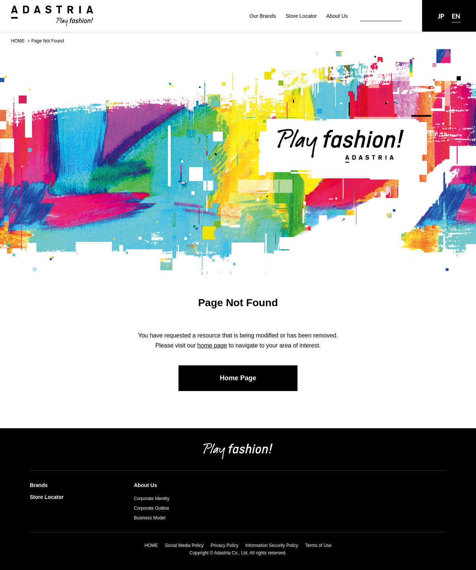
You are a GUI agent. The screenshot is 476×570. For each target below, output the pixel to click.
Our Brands (263, 16)
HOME (18, 41)
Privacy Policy (224, 545)
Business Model (149, 518)
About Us (337, 16)
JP (441, 16)
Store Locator (301, 16)
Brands (39, 485)
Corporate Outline (151, 508)
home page (212, 345)
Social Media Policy (184, 545)
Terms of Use (318, 545)
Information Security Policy (271, 545)
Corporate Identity (151, 498)
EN (456, 16)
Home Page (238, 378)
